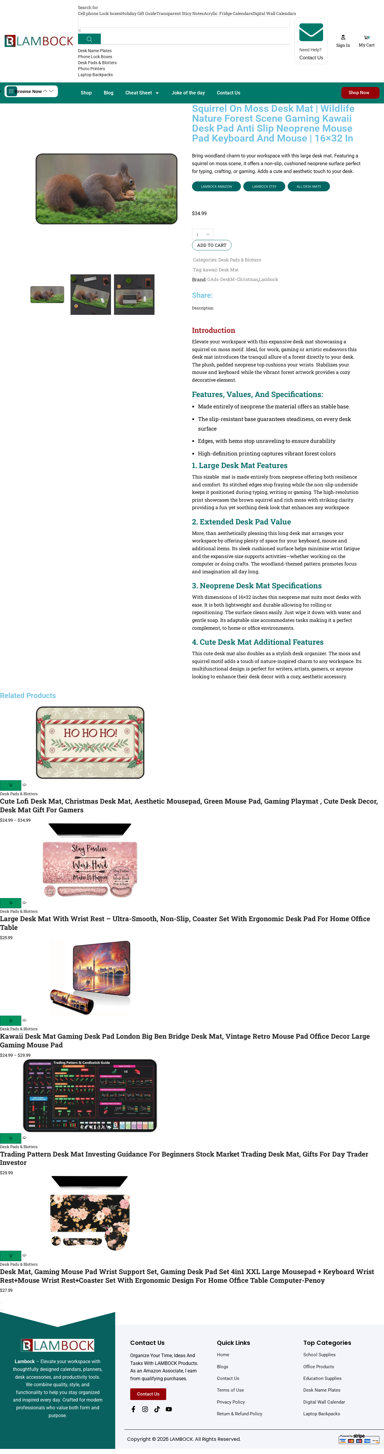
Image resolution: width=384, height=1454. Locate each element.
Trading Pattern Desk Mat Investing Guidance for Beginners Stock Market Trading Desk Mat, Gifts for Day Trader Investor (184, 1162)
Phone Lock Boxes (95, 57)
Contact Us (228, 93)
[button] (346, 41)
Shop (86, 93)
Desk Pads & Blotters (97, 63)
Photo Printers (91, 69)
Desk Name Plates (95, 51)
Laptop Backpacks (95, 75)
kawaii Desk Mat (222, 271)
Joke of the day (188, 93)
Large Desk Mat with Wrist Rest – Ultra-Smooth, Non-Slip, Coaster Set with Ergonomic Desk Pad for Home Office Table (186, 926)
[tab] (277, 310)
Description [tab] (203, 309)
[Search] (90, 39)
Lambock (272, 281)
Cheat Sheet (142, 93)
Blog (108, 93)
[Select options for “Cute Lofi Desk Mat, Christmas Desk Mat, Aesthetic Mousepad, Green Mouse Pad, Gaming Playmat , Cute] (11, 787)
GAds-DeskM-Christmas (234, 281)
